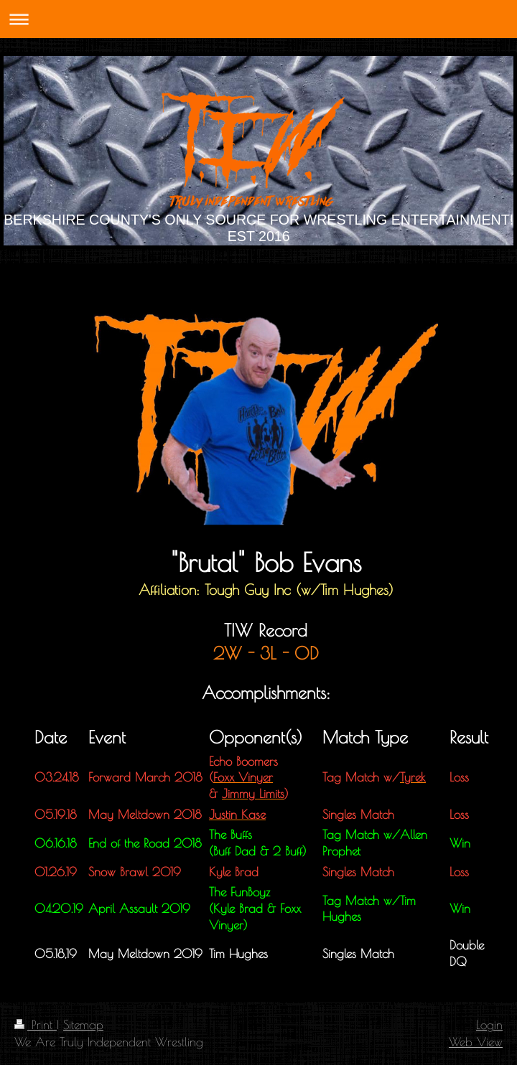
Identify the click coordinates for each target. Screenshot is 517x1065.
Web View (476, 1041)
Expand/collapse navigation (258, 19)
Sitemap (83, 1024)
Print (35, 1024)
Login (489, 1024)
